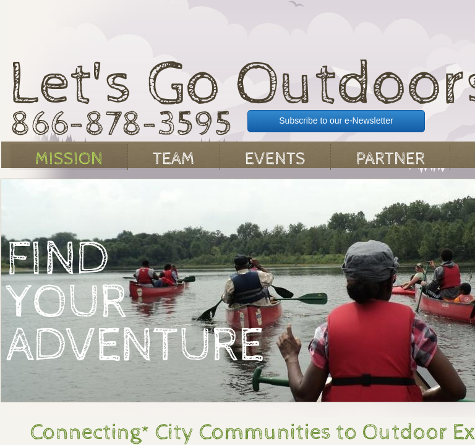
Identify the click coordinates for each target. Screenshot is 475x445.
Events (275, 159)
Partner (390, 159)
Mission (69, 159)
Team (174, 159)
